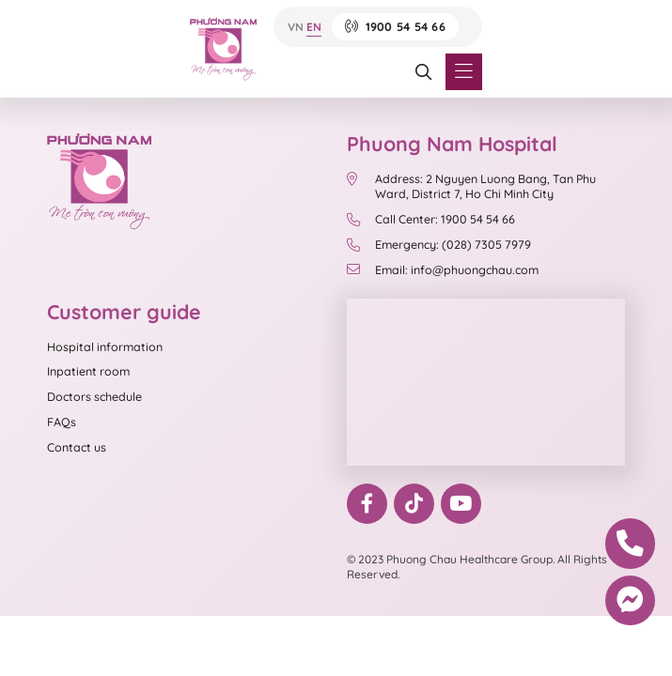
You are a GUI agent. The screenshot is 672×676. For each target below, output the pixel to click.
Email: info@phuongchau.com (443, 269)
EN (313, 27)
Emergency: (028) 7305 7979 (439, 244)
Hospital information (105, 346)
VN (296, 27)
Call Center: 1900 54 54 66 (431, 218)
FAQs (61, 421)
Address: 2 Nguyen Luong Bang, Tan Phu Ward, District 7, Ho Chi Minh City (471, 186)
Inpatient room (88, 370)
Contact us (76, 446)
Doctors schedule (94, 396)
